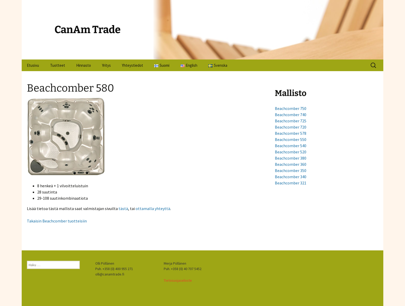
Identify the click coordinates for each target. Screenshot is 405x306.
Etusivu (33, 65)
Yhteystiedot (132, 65)
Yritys (106, 65)
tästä (123, 208)
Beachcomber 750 (290, 108)
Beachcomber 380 (290, 158)
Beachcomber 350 (290, 170)
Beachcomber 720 (290, 127)
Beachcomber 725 (290, 120)
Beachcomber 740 (290, 114)
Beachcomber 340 (290, 176)
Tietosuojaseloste (178, 280)
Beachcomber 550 (290, 139)
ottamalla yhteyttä (153, 208)
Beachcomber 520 (290, 151)
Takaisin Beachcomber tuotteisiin (57, 220)
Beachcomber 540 (290, 145)
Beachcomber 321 (290, 182)
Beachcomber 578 (290, 133)
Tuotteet (57, 65)
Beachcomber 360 (290, 164)
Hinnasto (83, 65)
